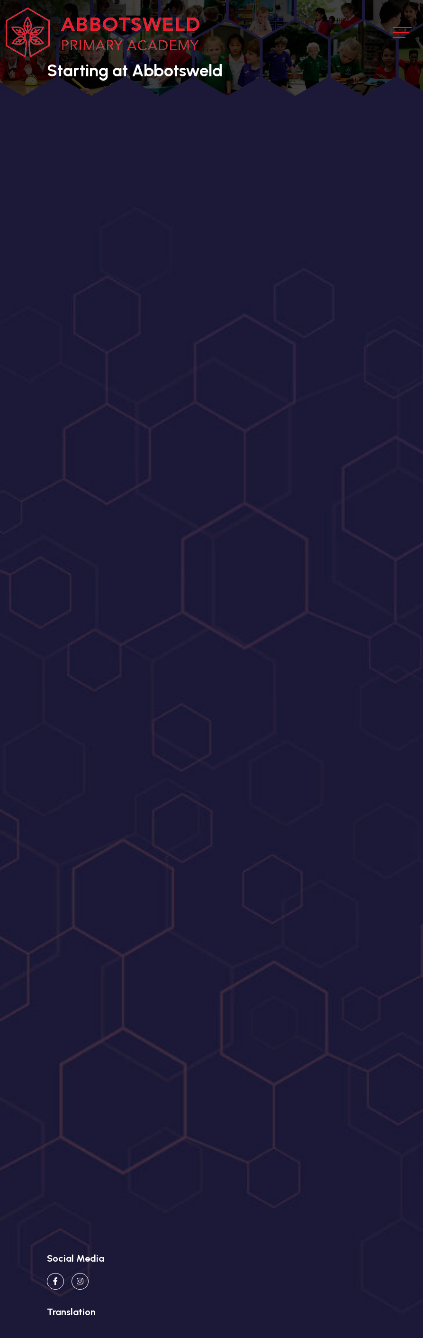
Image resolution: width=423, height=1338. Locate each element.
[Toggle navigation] (402, 32)
